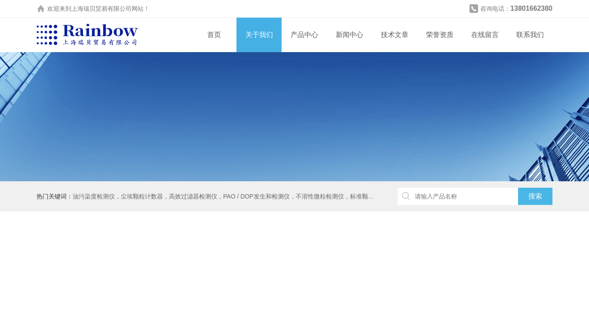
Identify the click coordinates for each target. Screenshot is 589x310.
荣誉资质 (440, 34)
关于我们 (259, 34)
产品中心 (304, 34)
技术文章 (394, 34)
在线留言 (485, 34)
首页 (214, 34)
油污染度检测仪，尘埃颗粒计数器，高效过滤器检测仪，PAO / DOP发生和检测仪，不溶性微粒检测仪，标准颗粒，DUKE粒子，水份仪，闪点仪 (265, 196)
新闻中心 (349, 34)
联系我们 (530, 34)
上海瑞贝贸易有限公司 (101, 8)
